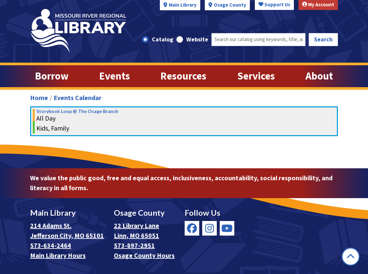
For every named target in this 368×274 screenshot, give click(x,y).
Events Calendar (78, 98)
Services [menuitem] (256, 76)
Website (197, 39)
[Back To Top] (351, 256)
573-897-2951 (134, 245)
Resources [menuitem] (184, 76)
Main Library (183, 5)
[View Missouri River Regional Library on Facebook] (192, 228)
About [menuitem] (319, 76)
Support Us (274, 4)
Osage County (230, 5)
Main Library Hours (58, 255)
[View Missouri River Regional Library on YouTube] (227, 228)
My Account (318, 4)
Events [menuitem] (114, 76)
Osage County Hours (144, 255)
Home (39, 98)
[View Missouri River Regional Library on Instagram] (209, 228)
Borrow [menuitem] (52, 76)
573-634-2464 (50, 245)
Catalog (162, 39)
